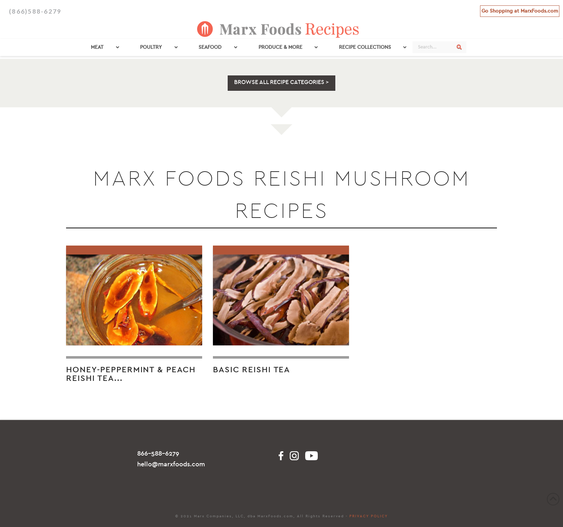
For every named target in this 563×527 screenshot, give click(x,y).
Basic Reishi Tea (251, 369)
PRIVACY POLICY (368, 516)
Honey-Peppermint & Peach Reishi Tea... (131, 374)
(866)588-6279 (35, 11)
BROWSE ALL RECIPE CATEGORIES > (281, 82)
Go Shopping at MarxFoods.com (519, 11)
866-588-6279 (158, 453)
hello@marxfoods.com (171, 464)
